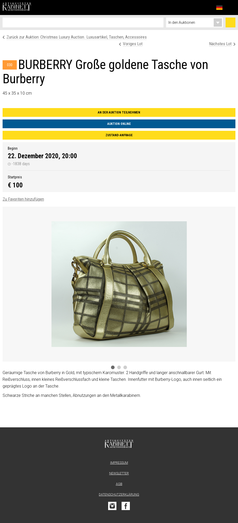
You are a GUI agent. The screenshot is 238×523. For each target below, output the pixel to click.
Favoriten (208, 7)
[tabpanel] (119, 284)
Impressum (119, 463)
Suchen (230, 22)
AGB (119, 484)
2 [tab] (119, 367)
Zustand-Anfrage (119, 135)
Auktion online (119, 124)
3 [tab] (125, 367)
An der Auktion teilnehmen (119, 112)
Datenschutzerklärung (119, 494)
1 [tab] (113, 367)
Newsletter (119, 473)
